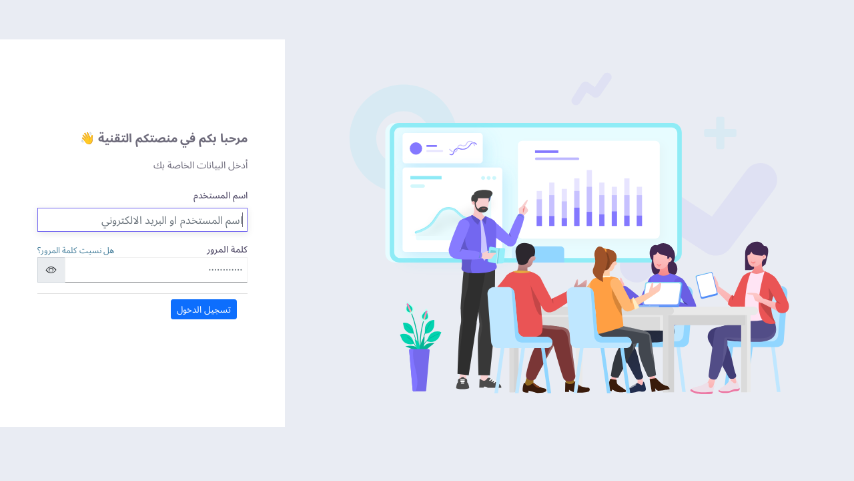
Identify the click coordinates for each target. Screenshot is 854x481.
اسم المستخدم (220, 194)
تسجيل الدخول (204, 309)
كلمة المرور (227, 249)
